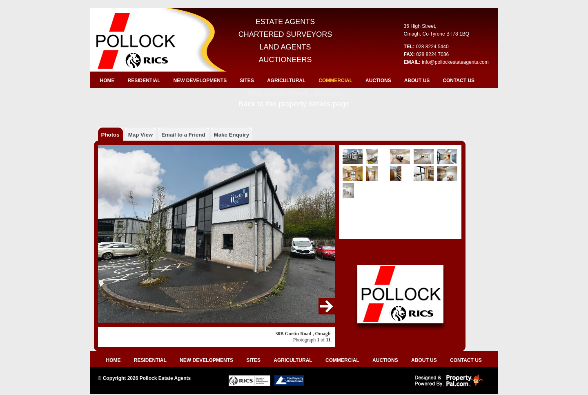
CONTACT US (458, 80)
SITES (247, 80)
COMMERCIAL (335, 80)
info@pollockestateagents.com (455, 62)
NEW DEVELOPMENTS (200, 80)
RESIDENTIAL (144, 80)
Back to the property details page (294, 103)
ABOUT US (417, 80)
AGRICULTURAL (286, 80)
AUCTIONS (378, 80)
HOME (107, 80)
